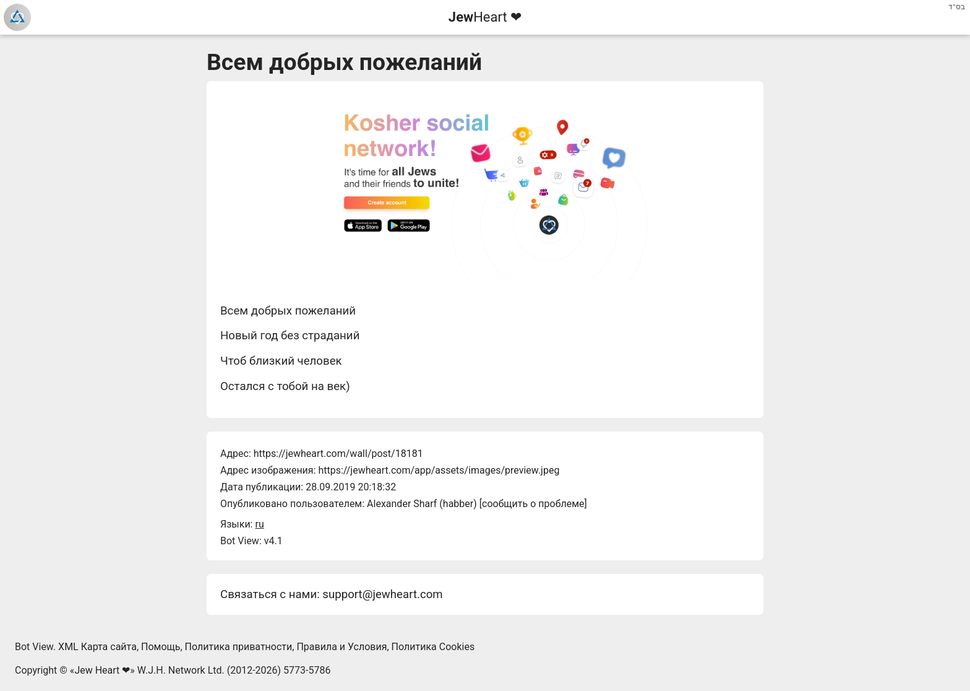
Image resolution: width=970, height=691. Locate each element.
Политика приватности (239, 647)
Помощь (160, 647)
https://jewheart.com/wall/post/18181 (338, 453)
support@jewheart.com (382, 594)
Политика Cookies (433, 647)
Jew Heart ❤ (102, 670)
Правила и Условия (341, 647)
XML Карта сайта (97, 647)
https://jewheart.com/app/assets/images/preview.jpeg (438, 470)
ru (259, 524)
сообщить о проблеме (533, 504)
